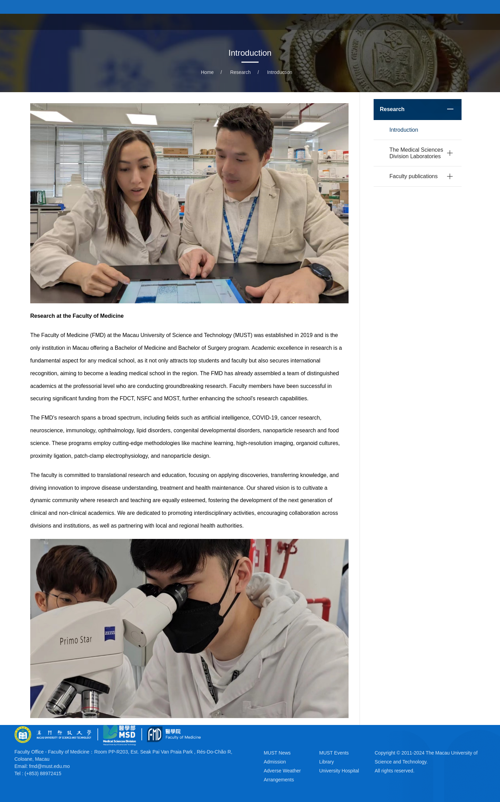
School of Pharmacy (431, 21)
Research (240, 72)
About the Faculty (219, 21)
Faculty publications (413, 176)
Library (326, 762)
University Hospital (368, 21)
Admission (275, 762)
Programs (266, 21)
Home (176, 21)
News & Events (311, 21)
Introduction (279, 72)
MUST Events (334, 753)
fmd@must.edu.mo (49, 766)
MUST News (277, 753)
